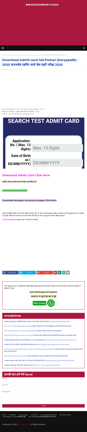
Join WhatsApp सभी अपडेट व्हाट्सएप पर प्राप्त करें (42, 416)
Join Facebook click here (49, 415)
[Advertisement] (43, 27)
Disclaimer (12, 415)
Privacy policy (23, 415)
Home (4, 415)
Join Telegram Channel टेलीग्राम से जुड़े (14, 416)
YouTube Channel (65, 415)
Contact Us (34, 415)
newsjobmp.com (23, 424)
